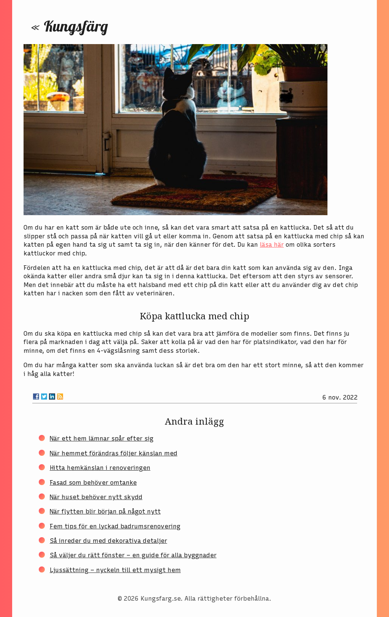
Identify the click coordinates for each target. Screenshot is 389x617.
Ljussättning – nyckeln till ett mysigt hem (115, 570)
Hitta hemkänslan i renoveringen (100, 467)
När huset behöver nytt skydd (96, 497)
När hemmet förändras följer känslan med (113, 453)
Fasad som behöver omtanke (93, 482)
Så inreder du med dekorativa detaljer (108, 540)
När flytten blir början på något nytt (105, 511)
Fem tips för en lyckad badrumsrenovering (115, 526)
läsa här (272, 244)
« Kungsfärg (69, 25)
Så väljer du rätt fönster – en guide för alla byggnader (133, 555)
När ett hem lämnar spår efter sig (101, 438)
